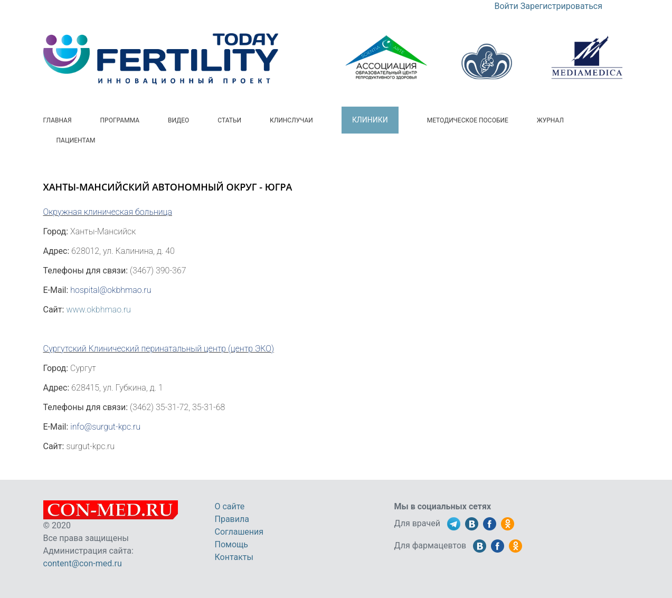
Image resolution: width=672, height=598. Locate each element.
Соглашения (239, 532)
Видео (178, 120)
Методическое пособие (467, 120)
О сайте (230, 506)
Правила (232, 519)
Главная (57, 120)
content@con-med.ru (82, 563)
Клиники (370, 120)
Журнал (550, 120)
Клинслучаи (291, 120)
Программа (120, 120)
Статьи (229, 120)
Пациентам (76, 140)
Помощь (231, 544)
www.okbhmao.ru (98, 310)
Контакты (234, 557)
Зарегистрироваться (561, 6)
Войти (506, 6)
